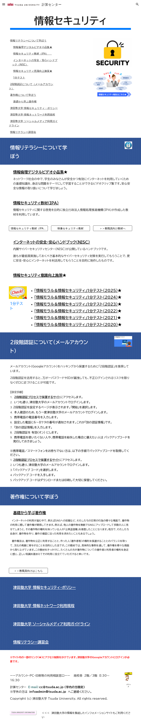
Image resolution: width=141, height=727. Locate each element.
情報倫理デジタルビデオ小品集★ (32, 47)
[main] (70, 22)
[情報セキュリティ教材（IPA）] (28, 228)
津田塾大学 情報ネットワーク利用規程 (32, 114)
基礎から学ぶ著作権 (25, 101)
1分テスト (19, 77)
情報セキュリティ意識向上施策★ (32, 71)
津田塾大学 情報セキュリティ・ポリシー (34, 108)
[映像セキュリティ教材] (70, 228)
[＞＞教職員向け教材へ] (112, 228)
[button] (3, 4)
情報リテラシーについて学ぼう (28, 40)
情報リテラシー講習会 (23, 132)
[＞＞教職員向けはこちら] (28, 570)
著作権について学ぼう (23, 95)
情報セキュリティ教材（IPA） (32, 53)
